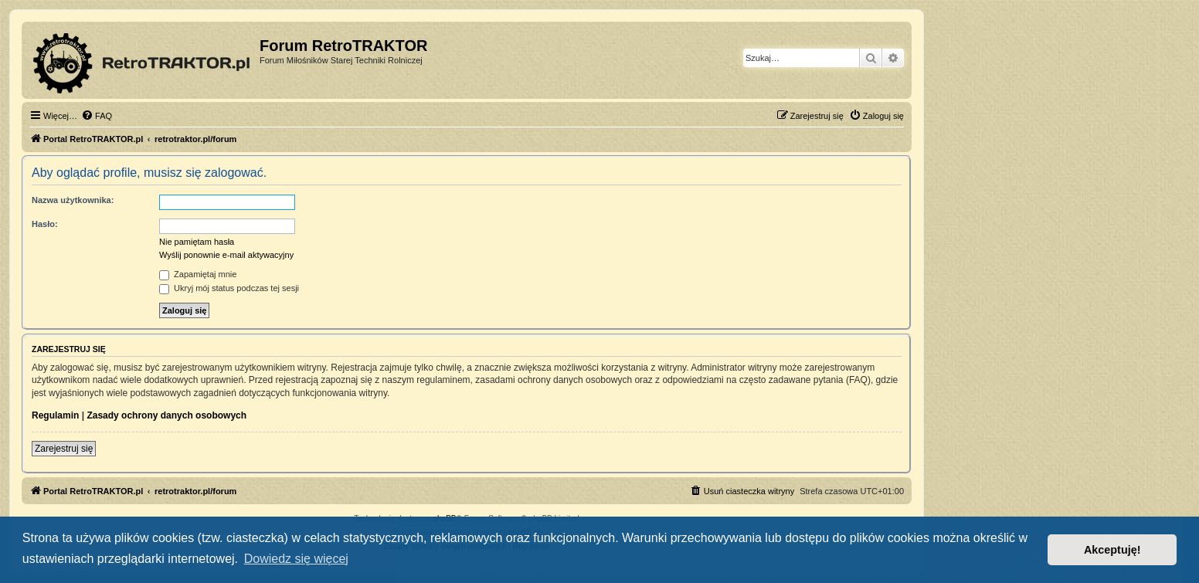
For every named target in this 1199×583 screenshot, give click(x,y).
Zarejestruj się (64, 448)
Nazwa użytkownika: (73, 200)
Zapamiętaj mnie (197, 274)
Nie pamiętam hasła (196, 241)
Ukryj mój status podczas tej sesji (229, 288)
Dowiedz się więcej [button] (296, 558)
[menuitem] (96, 116)
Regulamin (55, 415)
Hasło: (45, 224)
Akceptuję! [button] (1112, 550)
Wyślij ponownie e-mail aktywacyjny (226, 254)
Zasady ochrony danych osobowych (166, 415)
